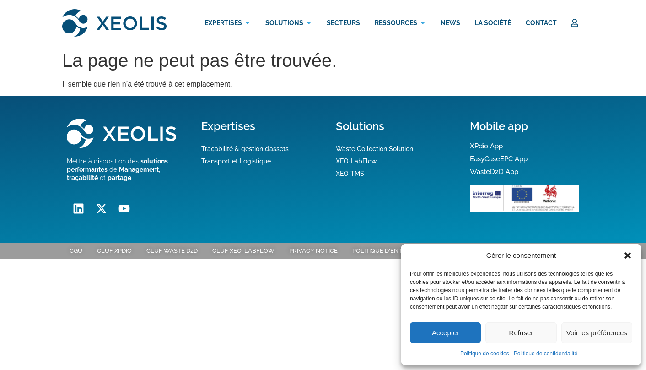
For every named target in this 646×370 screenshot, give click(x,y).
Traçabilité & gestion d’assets (245, 148)
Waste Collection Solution (374, 148)
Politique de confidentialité (545, 353)
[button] (627, 255)
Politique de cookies (484, 353)
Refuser (521, 333)
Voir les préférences (596, 333)
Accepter (445, 333)
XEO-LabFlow (356, 161)
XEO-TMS (350, 173)
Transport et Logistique (236, 161)
